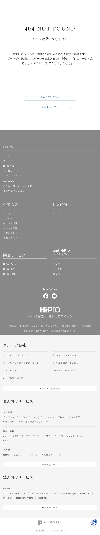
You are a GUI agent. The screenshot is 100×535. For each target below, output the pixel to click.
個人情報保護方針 (71, 326)
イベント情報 (10, 223)
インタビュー (60, 269)
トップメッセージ (13, 175)
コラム (56, 274)
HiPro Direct (10, 264)
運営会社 (13, 326)
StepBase (42, 498)
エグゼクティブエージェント (26, 436)
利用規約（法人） (29, 326)
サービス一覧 (51, 464)
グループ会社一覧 (51, 388)
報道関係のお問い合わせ (63, 331)
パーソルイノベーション (64, 370)
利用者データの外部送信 (36, 331)
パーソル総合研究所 (13, 378)
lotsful (6, 455)
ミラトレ (33, 455)
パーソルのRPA (11, 493)
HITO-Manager (68, 493)
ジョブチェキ (29, 417)
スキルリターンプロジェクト (18, 185)
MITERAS (85, 493)
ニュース (8, 161)
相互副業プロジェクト (15, 190)
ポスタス (7, 498)
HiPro (61, 455)
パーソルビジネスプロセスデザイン (21, 363)
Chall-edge (9, 422)
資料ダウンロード (13, 238)
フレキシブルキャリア (69, 417)
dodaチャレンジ (75, 436)
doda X (7, 440)
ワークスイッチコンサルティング (40, 493)
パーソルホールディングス (16, 355)
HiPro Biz (8, 269)
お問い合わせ (10, 233)
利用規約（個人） (50, 326)
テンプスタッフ (11, 417)
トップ (6, 156)
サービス (8, 218)
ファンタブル (47, 417)
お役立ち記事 (10, 228)
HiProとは (8, 166)
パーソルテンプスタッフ (64, 355)
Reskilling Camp (24, 498)
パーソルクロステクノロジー (66, 363)
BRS (48, 436)
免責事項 (87, 326)
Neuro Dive (48, 455)
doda (5, 436)
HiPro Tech (9, 274)
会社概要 (8, 171)
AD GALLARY (11, 180)
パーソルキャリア (12, 370)
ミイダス (58, 436)
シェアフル (19, 455)
